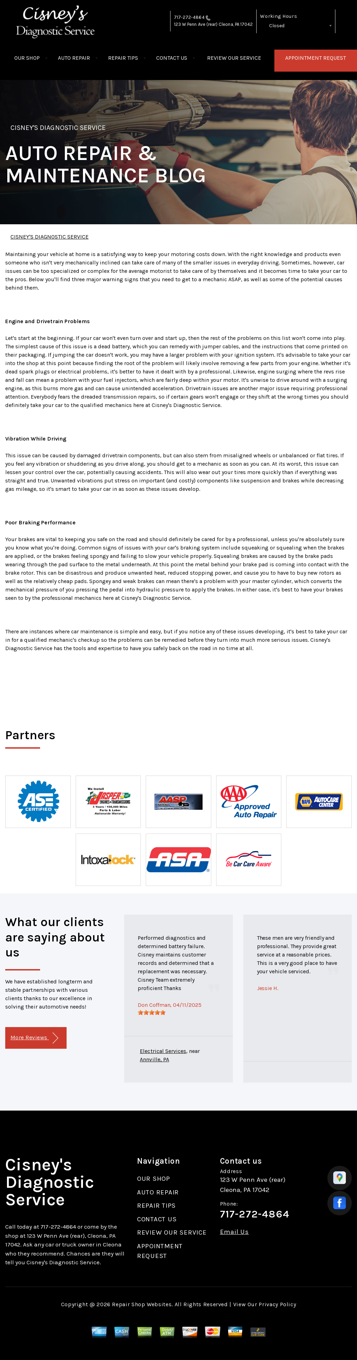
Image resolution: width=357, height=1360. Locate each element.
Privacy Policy (277, 1304)
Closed (276, 26)
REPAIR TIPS (123, 57)
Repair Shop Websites (142, 1304)
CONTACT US (171, 57)
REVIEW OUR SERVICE (234, 57)
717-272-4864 (189, 17)
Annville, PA (154, 1059)
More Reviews (34, 1038)
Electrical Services (163, 1051)
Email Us (234, 1232)
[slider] (152, 1012)
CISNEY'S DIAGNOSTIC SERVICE (58, 128)
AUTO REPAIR (74, 57)
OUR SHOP (27, 57)
